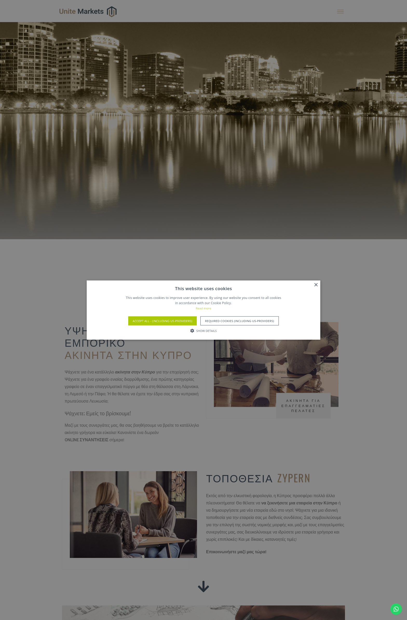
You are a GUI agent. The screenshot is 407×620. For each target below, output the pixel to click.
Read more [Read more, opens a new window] (203, 308)
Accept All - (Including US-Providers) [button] (162, 321)
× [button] (316, 285)
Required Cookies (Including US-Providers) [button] (239, 321)
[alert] (203, 310)
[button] (203, 330)
